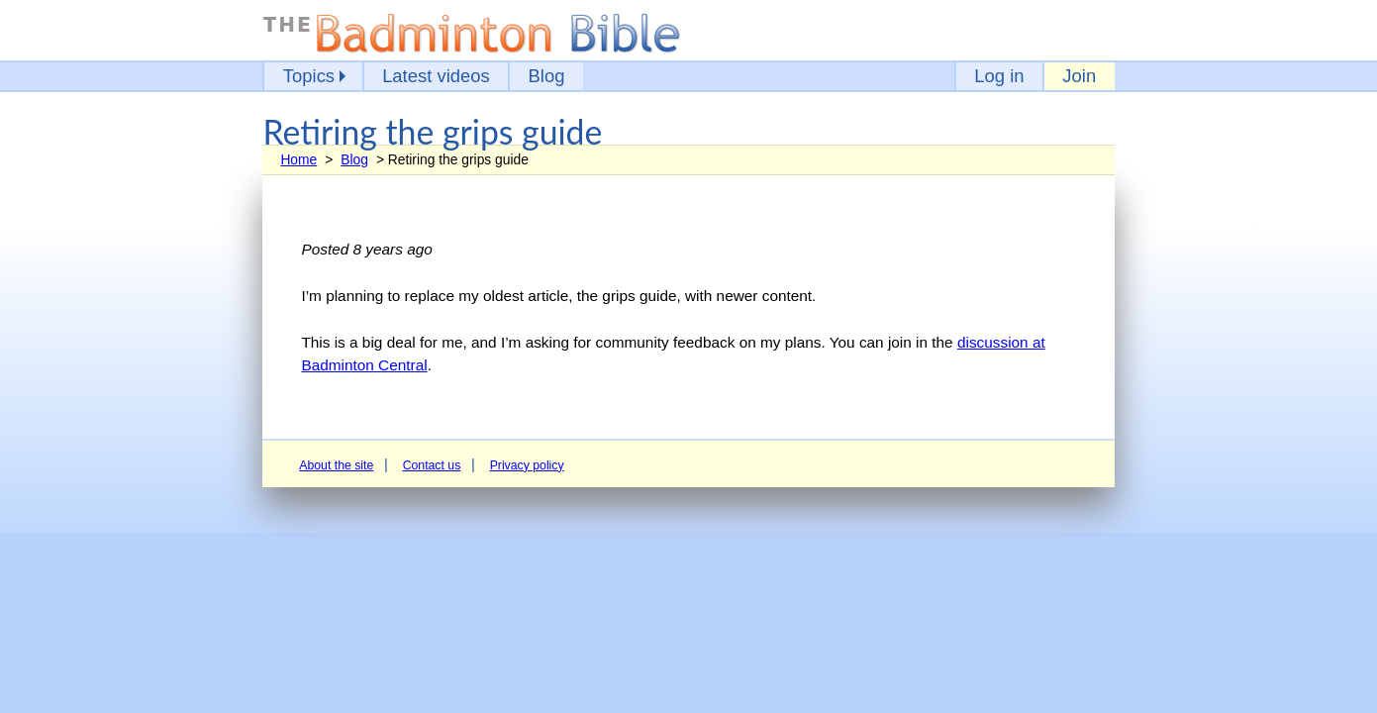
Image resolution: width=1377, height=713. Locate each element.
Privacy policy (527, 465)
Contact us (432, 465)
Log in (999, 75)
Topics (309, 75)
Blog (547, 75)
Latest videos (436, 75)
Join (1079, 75)
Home (298, 159)
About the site (336, 465)
